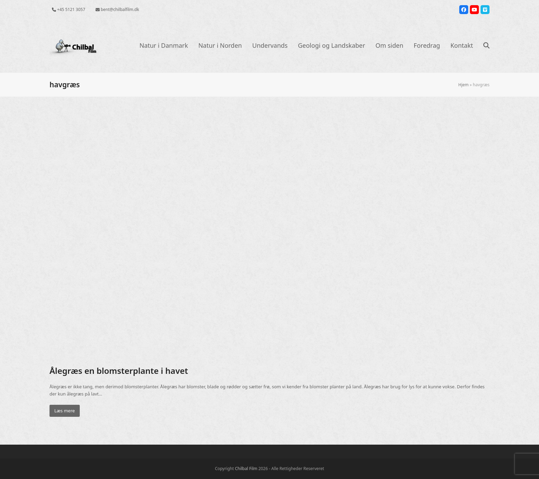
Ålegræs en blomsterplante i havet (119, 370)
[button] (486, 46)
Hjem (463, 85)
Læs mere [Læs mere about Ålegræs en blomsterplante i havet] (64, 411)
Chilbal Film (246, 468)
